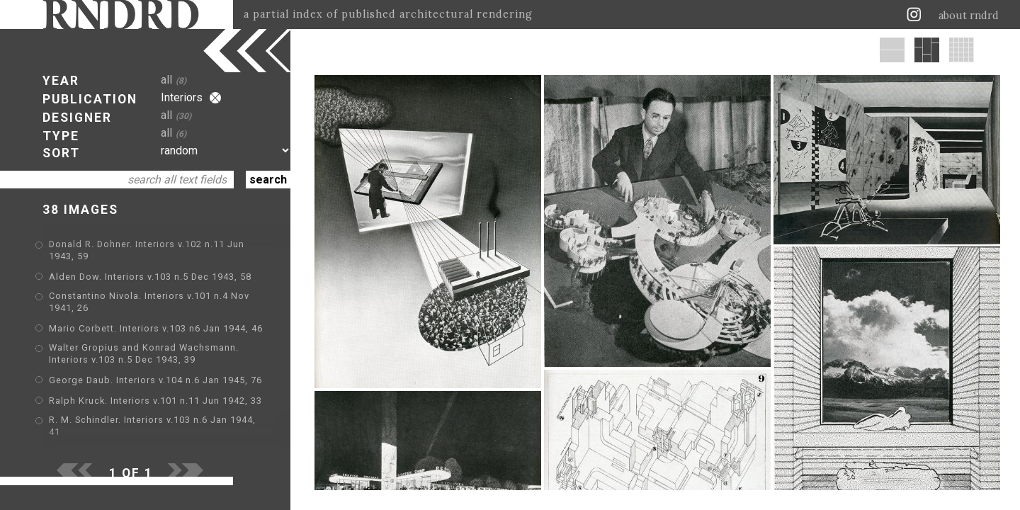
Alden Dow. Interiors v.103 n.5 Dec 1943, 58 (150, 276)
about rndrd (969, 15)
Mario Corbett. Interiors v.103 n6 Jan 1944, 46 (156, 328)
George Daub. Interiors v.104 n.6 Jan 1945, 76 (155, 380)
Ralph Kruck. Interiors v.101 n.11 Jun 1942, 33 (155, 400)
